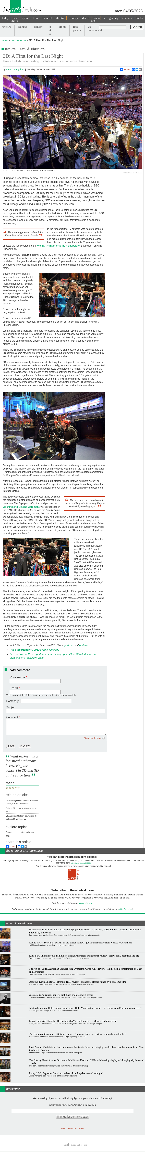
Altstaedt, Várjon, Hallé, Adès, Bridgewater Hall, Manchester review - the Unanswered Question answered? (85, 1007)
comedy (73, 18)
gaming (113, 18)
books (139, 18)
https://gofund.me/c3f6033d (81, 863)
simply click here (85, 903)
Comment (12, 717)
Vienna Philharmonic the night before (58, 245)
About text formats (93, 738)
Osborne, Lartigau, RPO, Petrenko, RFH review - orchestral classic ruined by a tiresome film (77, 981)
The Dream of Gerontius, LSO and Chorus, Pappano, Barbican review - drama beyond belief (77, 1034)
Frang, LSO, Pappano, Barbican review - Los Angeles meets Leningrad (66, 1073)
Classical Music (18, 40)
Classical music (27, 832)
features (22, 26)
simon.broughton (14, 69)
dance (85, 18)
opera (25, 18)
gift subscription (125, 909)
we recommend (95, 28)
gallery (38, 26)
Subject (10, 707)
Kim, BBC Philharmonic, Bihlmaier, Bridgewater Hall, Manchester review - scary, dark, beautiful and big (84, 955)
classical (47, 18)
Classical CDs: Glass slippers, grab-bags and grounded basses (61, 994)
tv (104, 18)
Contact (65, 1145)
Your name (17, 677)
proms (62, 26)
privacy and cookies (78, 1145)
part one (69, 645)
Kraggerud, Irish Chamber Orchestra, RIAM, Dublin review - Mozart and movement (73, 1020)
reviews (6, 26)
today (5, 18)
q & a (50, 30)
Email (14, 688)
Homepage (12, 701)
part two (84, 645)
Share (125, 69)
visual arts (96, 19)
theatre (60, 18)
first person (77, 28)
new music (14, 19)
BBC (8, 836)
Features (9, 832)
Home (5, 40)
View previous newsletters (72, 1128)
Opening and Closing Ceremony (21, 506)
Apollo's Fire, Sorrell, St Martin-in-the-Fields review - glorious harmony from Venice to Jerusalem (80, 942)
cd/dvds (127, 18)
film (35, 18)
